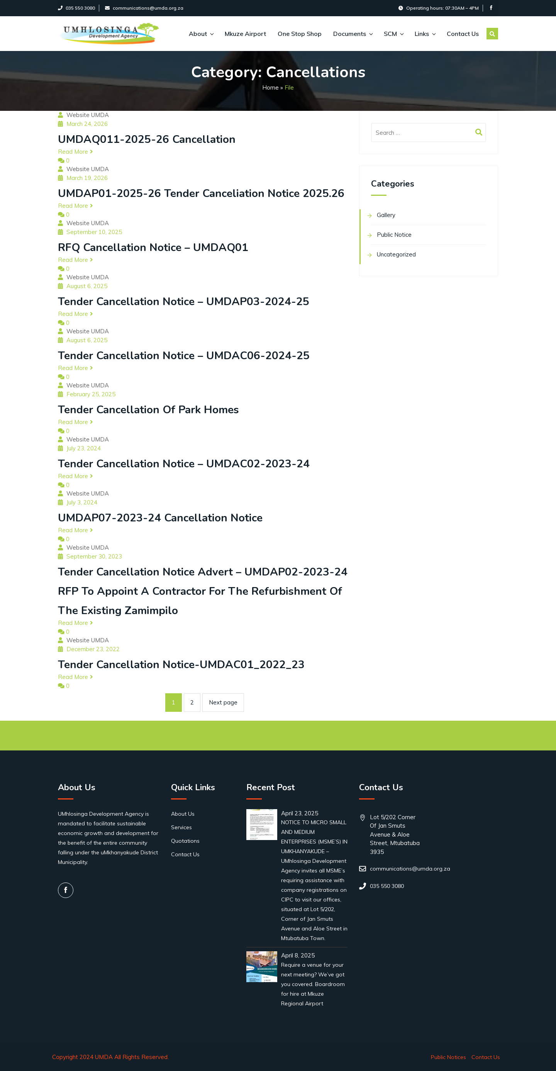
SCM (393, 33)
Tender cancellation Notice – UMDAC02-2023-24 (184, 464)
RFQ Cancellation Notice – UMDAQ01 (153, 247)
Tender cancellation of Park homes (148, 409)
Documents (352, 33)
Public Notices (448, 1057)
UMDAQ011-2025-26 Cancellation (147, 139)
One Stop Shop (300, 33)
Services (181, 827)
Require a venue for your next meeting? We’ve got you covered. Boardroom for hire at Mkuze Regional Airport (313, 984)
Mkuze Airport (245, 33)
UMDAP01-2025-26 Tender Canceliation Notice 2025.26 (201, 193)
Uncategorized (396, 254)
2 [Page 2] (192, 702)
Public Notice (394, 234)
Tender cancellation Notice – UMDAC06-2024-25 (184, 355)
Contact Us (463, 33)
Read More (75, 151)
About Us (183, 813)
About (201, 33)
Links (425, 33)
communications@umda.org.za (144, 8)
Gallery (386, 215)
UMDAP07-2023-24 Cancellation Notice (160, 518)
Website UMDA (87, 115)
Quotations (185, 840)
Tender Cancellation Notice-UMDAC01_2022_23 (181, 664)
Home (270, 87)
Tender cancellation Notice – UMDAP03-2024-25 (183, 301)
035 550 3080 (76, 8)
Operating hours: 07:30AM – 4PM (438, 8)
